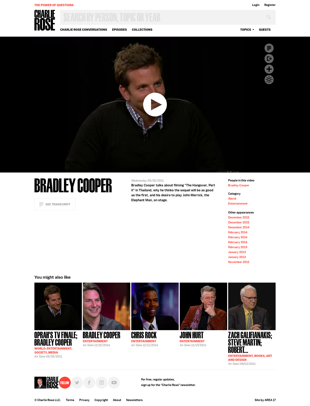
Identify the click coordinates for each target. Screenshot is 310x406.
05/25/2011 (58, 344)
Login (255, 5)
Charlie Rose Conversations (83, 29)
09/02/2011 (252, 348)
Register (270, 5)
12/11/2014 (144, 338)
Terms (70, 400)
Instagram (102, 383)
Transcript (269, 48)
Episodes (119, 29)
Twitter (77, 383)
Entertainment (238, 204)
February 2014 (237, 232)
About (117, 400)
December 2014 (238, 227)
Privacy (84, 400)
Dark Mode (269, 79)
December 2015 (238, 217)
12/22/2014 (101, 338)
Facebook (89, 383)
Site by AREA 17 (265, 400)
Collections (142, 29)
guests (265, 29)
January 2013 (237, 252)
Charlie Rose (44, 20)
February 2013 (237, 247)
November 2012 (238, 262)
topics (245, 29)
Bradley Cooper (238, 185)
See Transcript (57, 204)
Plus (269, 69)
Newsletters (134, 400)
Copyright (101, 400)
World (232, 199)
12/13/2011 (193, 338)
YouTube (114, 383)
